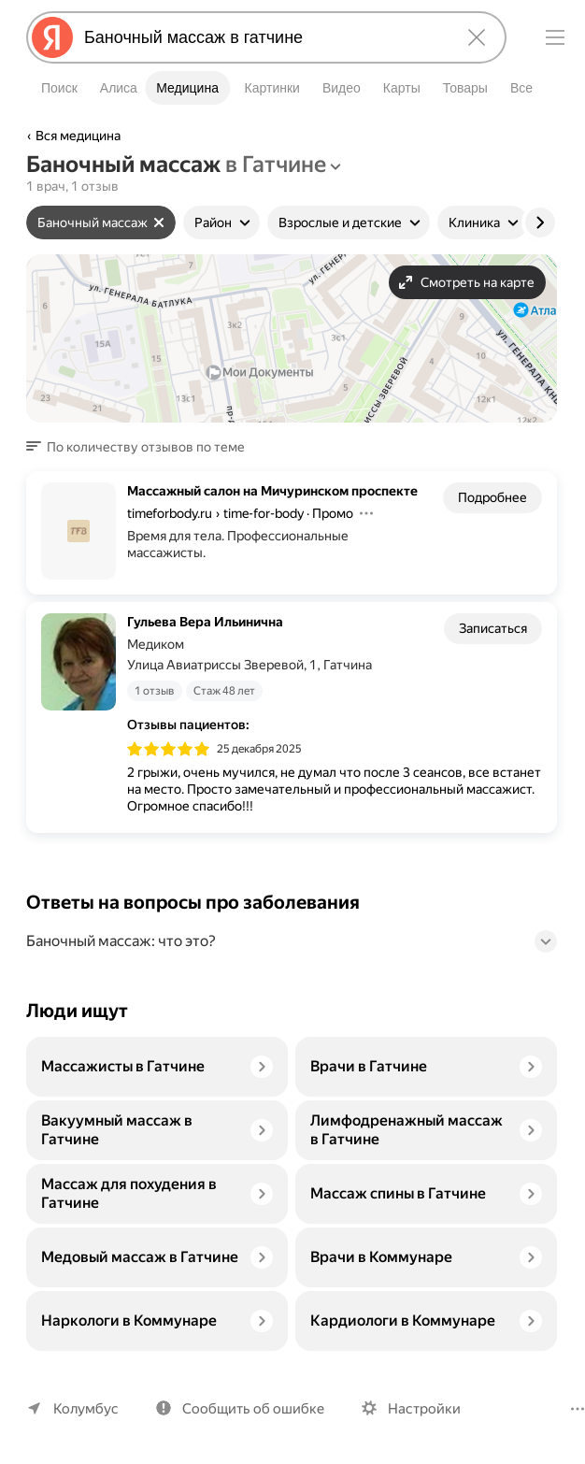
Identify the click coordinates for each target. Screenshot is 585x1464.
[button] (138, 447)
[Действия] (363, 530)
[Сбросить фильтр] (158, 222)
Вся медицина (78, 135)
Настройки (415, 1408)
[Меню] (555, 37)
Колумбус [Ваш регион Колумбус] (84, 1408)
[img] (168, 756)
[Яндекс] (52, 37)
